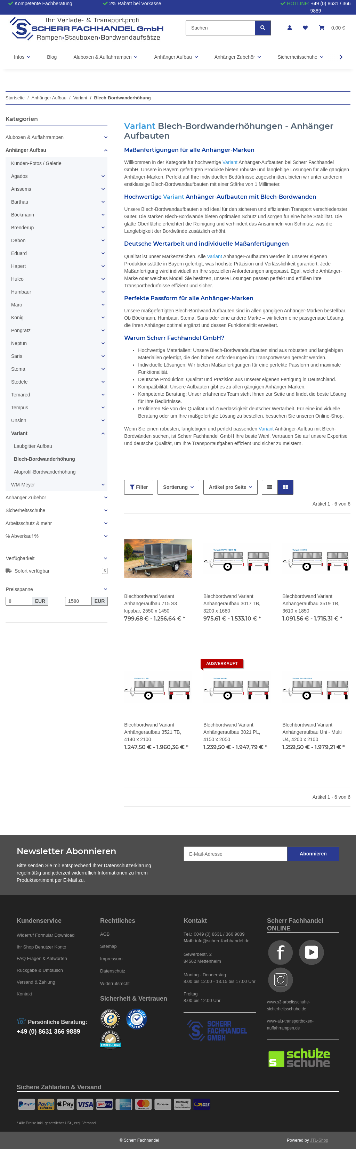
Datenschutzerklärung (127, 865)
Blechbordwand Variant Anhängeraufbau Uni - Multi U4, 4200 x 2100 (311, 732)
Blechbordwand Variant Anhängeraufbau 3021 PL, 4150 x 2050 (231, 732)
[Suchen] (220, 27)
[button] (289, 28)
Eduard (19, 253)
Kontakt (24, 993)
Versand (89, 1123)
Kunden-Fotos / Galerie (36, 163)
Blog (52, 57)
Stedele (19, 382)
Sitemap (108, 946)
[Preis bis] (78, 601)
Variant (19, 433)
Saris (16, 356)
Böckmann (22, 215)
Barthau (19, 202)
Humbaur (21, 292)
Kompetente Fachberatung (43, 3)
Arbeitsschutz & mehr (29, 523)
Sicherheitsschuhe (25, 510)
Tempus (19, 407)
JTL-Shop (319, 1140)
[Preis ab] (19, 601)
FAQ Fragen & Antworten (42, 958)
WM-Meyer (23, 484)
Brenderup (22, 227)
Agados (19, 176)
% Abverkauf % (22, 536)
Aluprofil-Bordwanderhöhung (44, 472)
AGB (105, 934)
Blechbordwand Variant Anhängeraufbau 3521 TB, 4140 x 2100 (152, 732)
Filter (139, 487)
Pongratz (21, 330)
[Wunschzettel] (305, 28)
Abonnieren (313, 853)
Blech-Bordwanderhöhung (44, 459)
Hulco (17, 279)
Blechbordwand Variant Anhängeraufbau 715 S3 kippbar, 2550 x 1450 (150, 603)
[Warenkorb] (331, 28)
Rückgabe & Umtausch (40, 970)
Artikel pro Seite (227, 487)
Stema (18, 369)
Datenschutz (112, 971)
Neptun (19, 343)
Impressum (111, 958)
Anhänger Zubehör (26, 497)
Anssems (21, 189)
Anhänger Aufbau (26, 150)
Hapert (18, 266)
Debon (18, 240)
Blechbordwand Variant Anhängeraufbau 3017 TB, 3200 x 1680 (231, 603)
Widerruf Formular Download (45, 935)
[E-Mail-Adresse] (236, 853)
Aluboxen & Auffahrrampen (35, 137)
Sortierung (175, 487)
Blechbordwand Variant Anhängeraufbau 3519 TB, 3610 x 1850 (310, 603)
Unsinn (18, 420)
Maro (16, 304)
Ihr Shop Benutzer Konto (41, 947)
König (17, 317)
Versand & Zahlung (36, 982)
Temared (20, 394)
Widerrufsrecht (115, 983)
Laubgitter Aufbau (33, 446)
